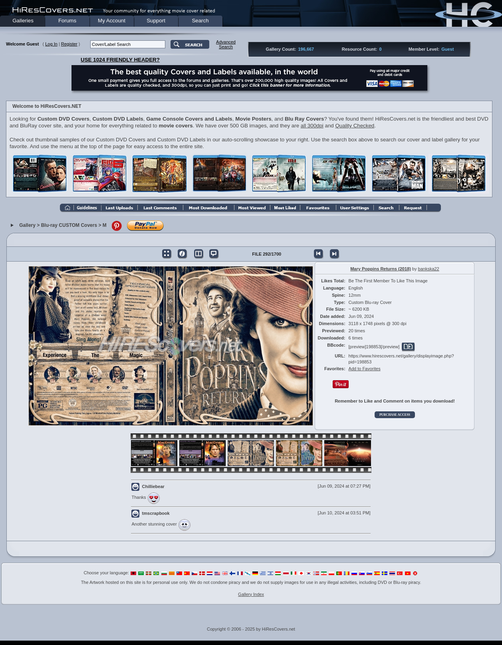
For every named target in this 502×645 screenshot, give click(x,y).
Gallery (27, 225)
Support (156, 21)
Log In (51, 44)
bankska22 (428, 268)
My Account (111, 21)
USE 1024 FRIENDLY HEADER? (120, 60)
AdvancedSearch (226, 44)
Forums (67, 21)
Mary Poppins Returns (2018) (380, 268)
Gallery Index (251, 594)
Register (69, 44)
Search (200, 21)
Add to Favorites (365, 368)
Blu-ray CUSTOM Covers (69, 225)
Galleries (23, 21)
